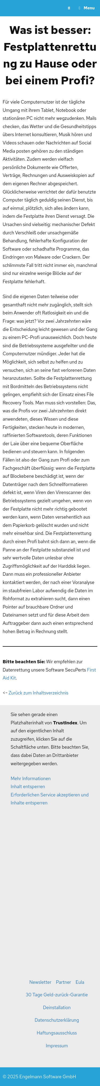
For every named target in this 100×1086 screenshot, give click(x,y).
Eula (80, 982)
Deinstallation (57, 1007)
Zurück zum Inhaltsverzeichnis (39, 693)
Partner (63, 982)
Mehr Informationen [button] (31, 778)
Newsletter (40, 982)
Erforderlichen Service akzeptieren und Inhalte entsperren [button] (50, 799)
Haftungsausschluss (57, 1033)
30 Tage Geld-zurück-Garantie (57, 995)
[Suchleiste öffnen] (69, 8)
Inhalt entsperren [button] (28, 786)
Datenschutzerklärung (57, 1020)
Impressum (57, 1046)
